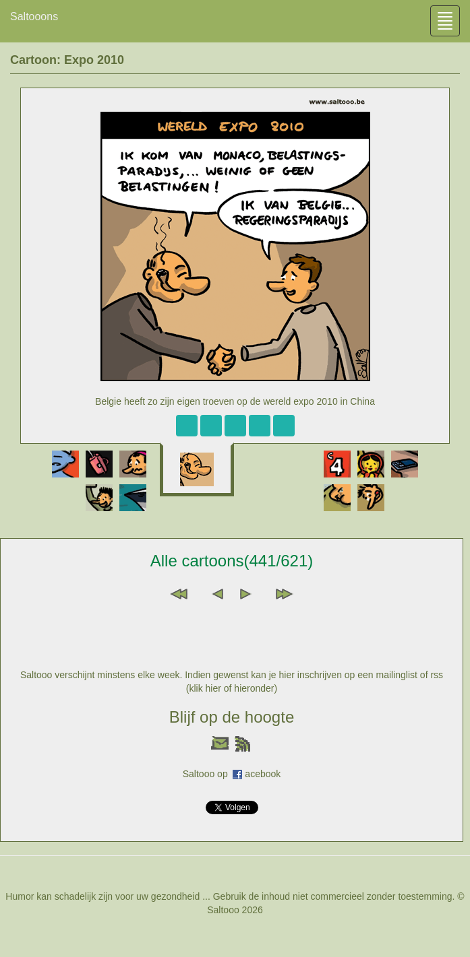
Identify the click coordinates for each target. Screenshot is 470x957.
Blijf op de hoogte (231, 717)
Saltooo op (208, 773)
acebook (263, 773)
